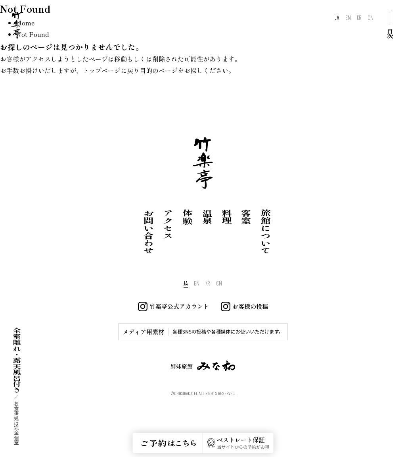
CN (370, 18)
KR (359, 18)
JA (337, 18)
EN (348, 18)
